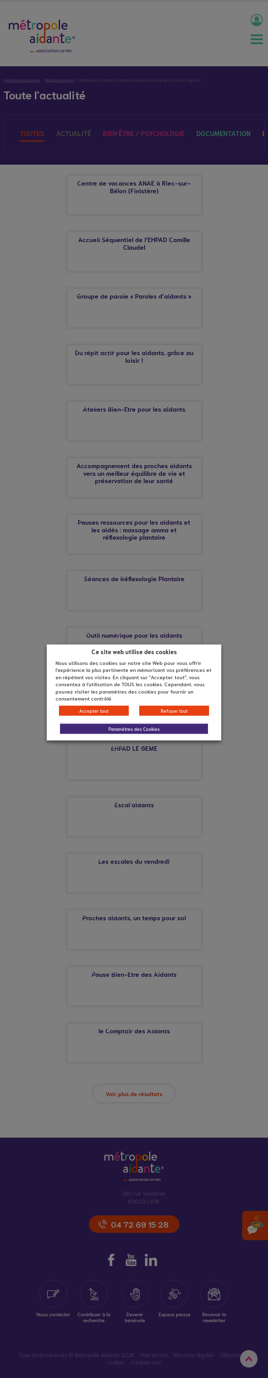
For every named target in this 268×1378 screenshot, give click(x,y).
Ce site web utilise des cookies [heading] (134, 651)
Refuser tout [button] (174, 710)
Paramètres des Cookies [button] (134, 729)
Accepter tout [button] (94, 710)
